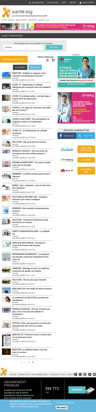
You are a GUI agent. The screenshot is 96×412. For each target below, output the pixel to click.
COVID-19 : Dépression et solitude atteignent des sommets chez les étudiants (31, 86)
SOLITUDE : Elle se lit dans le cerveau (29, 142)
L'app (64, 3)
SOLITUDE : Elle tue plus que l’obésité (29, 280)
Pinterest (84, 374)
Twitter (80, 374)
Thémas (72, 3)
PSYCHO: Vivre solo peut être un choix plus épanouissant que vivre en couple (31, 324)
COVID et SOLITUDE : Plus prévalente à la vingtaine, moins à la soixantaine (31, 120)
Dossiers (11, 20)
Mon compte (88, 3)
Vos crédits (86, 160)
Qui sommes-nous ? (40, 374)
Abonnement (32, 20)
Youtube (94, 374)
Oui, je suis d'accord (65, 402)
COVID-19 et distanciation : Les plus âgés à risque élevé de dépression (31, 97)
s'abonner (77, 390)
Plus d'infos (33, 406)
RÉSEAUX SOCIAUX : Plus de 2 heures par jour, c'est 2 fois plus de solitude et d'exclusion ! (31, 311)
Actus (4, 20)
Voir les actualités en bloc (53, 60)
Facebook (75, 374)
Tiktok (89, 374)
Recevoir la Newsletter (76, 130)
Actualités (21, 67)
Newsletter (24, 374)
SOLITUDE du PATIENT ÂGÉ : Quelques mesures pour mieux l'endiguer (29, 198)
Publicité (55, 374)
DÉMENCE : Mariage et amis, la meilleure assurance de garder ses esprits (30, 269)
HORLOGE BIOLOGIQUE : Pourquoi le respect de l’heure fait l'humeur (28, 244)
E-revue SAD (52, 3)
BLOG (47, 20)
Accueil (4, 36)
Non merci (61, 407)
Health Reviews (21, 20)
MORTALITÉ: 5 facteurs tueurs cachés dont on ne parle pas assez (31, 335)
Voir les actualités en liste (47, 60)
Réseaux (41, 20)
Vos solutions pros (86, 170)
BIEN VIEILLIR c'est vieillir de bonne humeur (32, 288)
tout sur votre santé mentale (86, 149)
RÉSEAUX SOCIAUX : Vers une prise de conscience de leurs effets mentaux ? (29, 152)
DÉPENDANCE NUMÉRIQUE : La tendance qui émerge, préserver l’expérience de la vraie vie (30, 257)
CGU (63, 374)
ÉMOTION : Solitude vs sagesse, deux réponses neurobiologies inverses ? (29, 74)
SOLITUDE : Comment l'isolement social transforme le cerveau (30, 221)
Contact (71, 374)
